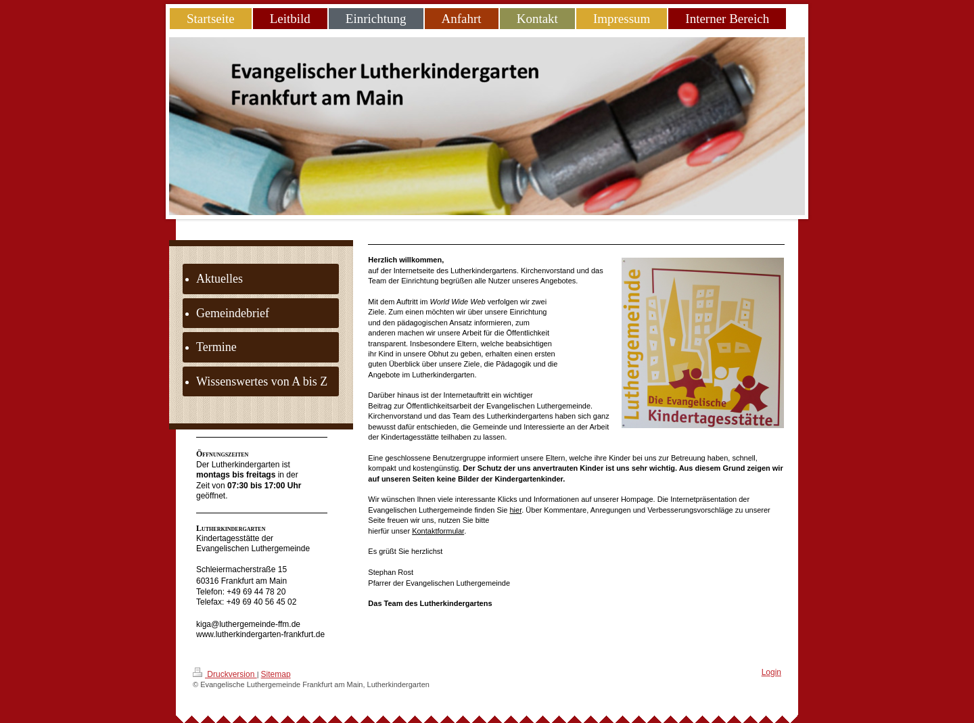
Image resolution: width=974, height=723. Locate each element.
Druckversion (225, 673)
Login (771, 672)
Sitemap (276, 674)
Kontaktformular (438, 531)
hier (515, 510)
